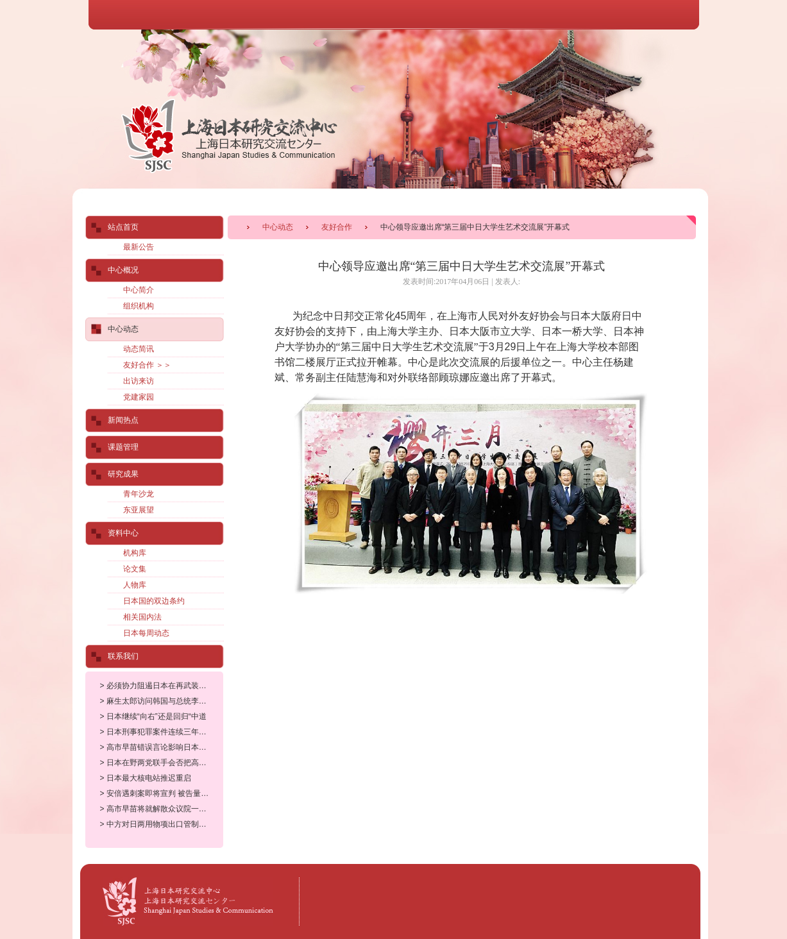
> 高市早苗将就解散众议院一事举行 (161, 808)
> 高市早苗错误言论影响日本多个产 (161, 747)
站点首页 (123, 227)
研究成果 (123, 474)
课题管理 (123, 447)
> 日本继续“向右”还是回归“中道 (153, 716)
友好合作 (336, 227)
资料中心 (123, 533)
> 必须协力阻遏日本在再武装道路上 (161, 685)
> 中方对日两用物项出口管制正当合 (161, 824)
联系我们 (123, 656)
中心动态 (277, 227)
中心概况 (123, 270)
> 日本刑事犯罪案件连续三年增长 (157, 731)
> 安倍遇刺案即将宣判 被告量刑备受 (162, 793)
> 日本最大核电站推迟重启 (145, 778)
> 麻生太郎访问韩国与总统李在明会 (161, 701)
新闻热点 (123, 420)
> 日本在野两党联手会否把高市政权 (161, 762)
